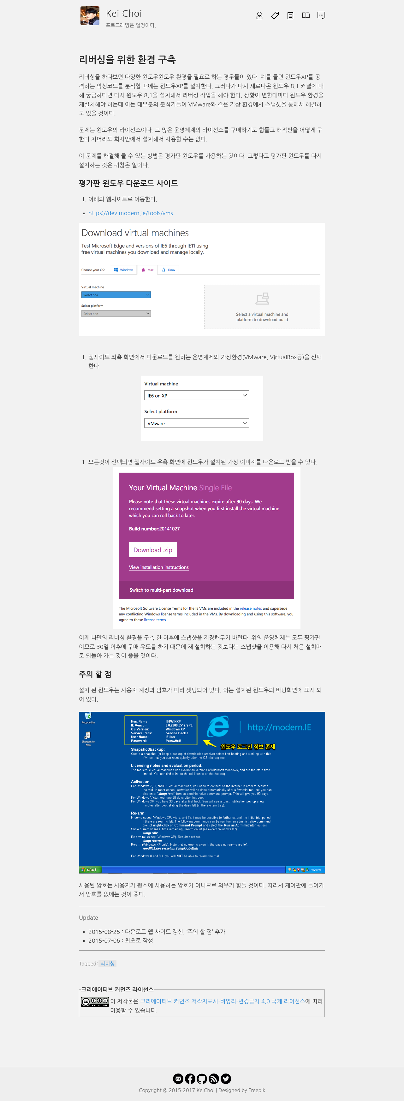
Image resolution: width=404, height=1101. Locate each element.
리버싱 (107, 963)
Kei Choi (124, 13)
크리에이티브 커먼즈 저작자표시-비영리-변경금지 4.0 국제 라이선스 (222, 1001)
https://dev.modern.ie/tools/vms (130, 213)
